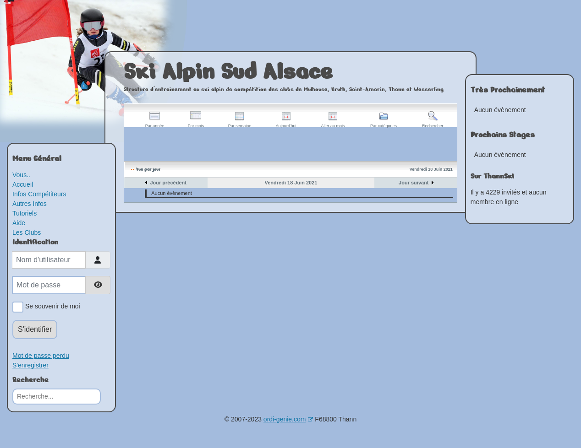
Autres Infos (29, 203)
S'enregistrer (30, 365)
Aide (18, 223)
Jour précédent (168, 182)
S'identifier (35, 329)
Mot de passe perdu (40, 355)
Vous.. (21, 174)
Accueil (22, 184)
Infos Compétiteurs (39, 194)
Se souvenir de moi (51, 307)
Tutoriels (24, 213)
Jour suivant (413, 182)
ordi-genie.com (288, 419)
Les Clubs (26, 232)
